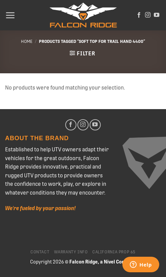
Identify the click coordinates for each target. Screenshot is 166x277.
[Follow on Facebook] (139, 15)
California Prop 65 (114, 252)
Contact (39, 252)
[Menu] (10, 15)
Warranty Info (71, 252)
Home (26, 41)
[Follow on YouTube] (156, 15)
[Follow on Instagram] (147, 15)
